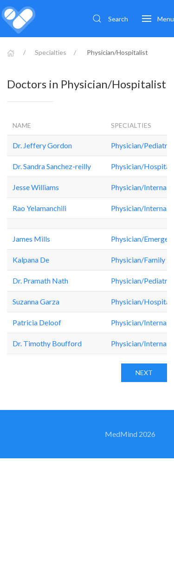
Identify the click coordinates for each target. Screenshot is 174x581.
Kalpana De (31, 259)
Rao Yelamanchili (39, 208)
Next (144, 372)
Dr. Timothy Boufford (47, 343)
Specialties (50, 52)
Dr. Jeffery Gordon (42, 145)
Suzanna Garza (36, 301)
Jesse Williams (36, 187)
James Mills (31, 238)
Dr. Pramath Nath (40, 280)
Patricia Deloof (37, 322)
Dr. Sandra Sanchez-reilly (52, 166)
